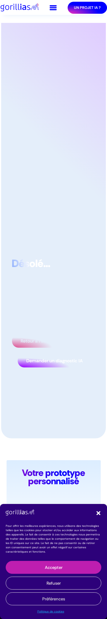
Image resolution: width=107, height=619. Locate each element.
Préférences (53, 599)
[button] (98, 513)
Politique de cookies (50, 611)
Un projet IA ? (87, 7)
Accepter (53, 567)
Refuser (54, 583)
